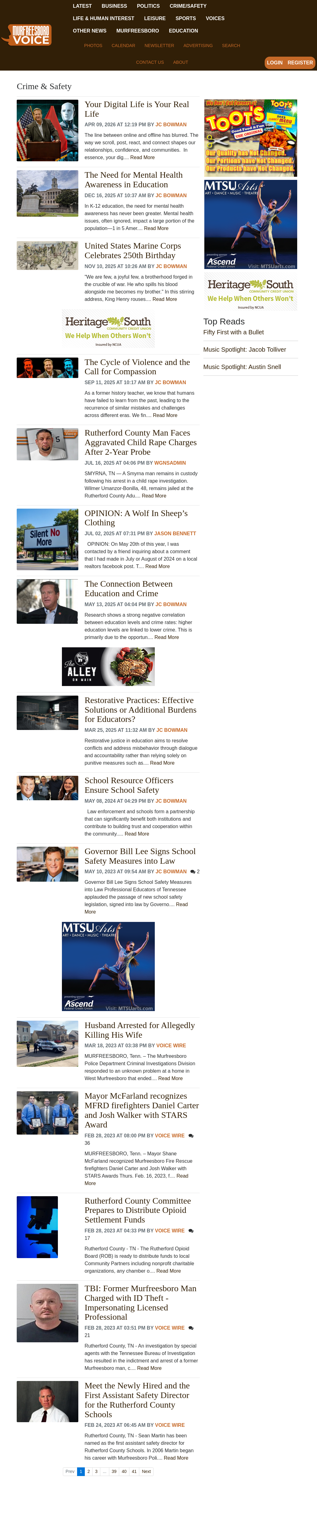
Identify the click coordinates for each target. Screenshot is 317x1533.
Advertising (198, 45)
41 (134, 1471)
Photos (93, 45)
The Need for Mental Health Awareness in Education (134, 179)
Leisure (155, 18)
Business (114, 6)
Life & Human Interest (103, 18)
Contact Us (150, 62)
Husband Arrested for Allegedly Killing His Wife (140, 1030)
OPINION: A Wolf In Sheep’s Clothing (136, 518)
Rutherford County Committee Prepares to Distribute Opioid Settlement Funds (138, 1210)
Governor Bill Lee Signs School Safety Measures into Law (140, 856)
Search (231, 45)
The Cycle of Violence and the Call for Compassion (137, 367)
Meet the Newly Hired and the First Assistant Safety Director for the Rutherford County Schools (137, 1400)
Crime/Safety (188, 6)
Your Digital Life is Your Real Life (137, 109)
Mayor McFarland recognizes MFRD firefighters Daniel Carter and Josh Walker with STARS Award (142, 1110)
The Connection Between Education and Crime (129, 588)
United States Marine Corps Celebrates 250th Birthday (133, 250)
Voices (215, 18)
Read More (142, 157)
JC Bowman (170, 124)
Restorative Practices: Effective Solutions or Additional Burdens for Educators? (141, 710)
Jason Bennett (175, 533)
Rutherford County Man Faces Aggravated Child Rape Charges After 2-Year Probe (141, 442)
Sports (186, 18)
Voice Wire (171, 1045)
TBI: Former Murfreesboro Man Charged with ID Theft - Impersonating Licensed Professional (141, 1303)
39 (114, 1471)
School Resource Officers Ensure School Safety (129, 785)
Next (146, 1471)
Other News (89, 30)
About (180, 62)
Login (275, 62)
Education (183, 30)
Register (300, 62)
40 (124, 1471)
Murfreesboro (137, 30)
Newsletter (159, 45)
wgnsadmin (170, 463)
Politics (148, 6)
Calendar (123, 45)
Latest (82, 6)
